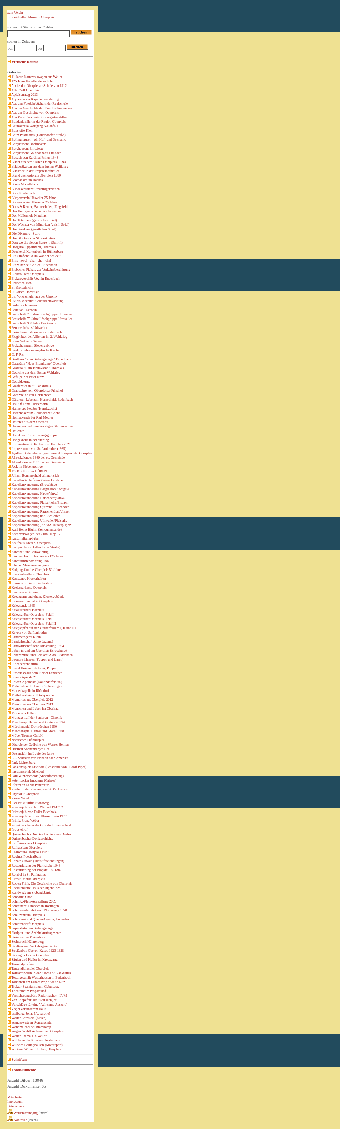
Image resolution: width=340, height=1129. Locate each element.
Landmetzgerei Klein (26, 637)
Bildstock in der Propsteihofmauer (35, 171)
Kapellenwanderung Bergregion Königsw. (40, 489)
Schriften (19, 1059)
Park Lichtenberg (23, 762)
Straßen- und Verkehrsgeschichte (34, 946)
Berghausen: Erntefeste (27, 148)
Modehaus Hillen (23, 713)
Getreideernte (20, 381)
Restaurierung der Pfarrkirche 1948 (35, 865)
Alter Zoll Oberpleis (25, 90)
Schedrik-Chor (21, 897)
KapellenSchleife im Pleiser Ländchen (37, 480)
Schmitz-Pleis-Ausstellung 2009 (33, 901)
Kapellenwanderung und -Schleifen (35, 516)
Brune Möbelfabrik (24, 184)
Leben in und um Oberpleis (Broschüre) (39, 650)
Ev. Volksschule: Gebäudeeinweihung (37, 301)
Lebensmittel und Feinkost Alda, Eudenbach (42, 655)
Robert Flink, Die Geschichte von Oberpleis (41, 883)
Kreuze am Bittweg (24, 592)
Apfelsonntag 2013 (24, 95)
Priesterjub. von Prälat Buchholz (33, 812)
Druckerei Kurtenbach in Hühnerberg (37, 251)
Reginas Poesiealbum (26, 856)
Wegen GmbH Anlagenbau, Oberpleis (37, 1031)
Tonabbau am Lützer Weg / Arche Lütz (38, 982)
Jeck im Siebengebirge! (27, 466)
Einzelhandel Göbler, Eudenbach (34, 265)
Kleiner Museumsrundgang (30, 565)
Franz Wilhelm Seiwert (27, 341)
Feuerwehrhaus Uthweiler (29, 328)
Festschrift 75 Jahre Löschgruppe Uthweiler (41, 319)
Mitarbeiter (15, 1097)
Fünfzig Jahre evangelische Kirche (35, 350)
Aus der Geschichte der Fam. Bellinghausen (41, 108)
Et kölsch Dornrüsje (25, 292)
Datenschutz (15, 1106)
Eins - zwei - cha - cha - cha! (31, 260)
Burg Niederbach (23, 193)
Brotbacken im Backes (27, 180)
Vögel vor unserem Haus (28, 1009)
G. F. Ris (17, 354)
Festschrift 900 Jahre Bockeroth (33, 323)
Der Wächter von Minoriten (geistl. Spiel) (40, 224)
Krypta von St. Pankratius (29, 632)
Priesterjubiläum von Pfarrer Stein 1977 (39, 816)
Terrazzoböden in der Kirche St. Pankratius (41, 973)
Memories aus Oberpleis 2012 (32, 700)
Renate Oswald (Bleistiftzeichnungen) (37, 861)
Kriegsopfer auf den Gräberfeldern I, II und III (43, 628)
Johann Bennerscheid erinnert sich (35, 475)
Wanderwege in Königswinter (31, 1022)
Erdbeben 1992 (21, 283)
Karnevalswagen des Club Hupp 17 (35, 534)
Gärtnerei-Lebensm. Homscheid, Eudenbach (42, 399)
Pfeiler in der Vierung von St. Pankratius (39, 789)
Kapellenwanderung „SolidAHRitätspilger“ (41, 525)
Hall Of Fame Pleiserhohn (29, 404)
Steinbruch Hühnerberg (27, 942)
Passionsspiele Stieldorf (27, 771)
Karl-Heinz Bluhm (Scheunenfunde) (36, 529)
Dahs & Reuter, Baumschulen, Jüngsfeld (39, 207)
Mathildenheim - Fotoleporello (32, 695)
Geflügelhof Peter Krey (27, 377)
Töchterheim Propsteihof (28, 991)
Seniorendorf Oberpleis (27, 924)
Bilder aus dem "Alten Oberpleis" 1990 (38, 162)
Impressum (14, 1101)
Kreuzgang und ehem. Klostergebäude (37, 596)
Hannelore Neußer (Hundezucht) (34, 408)
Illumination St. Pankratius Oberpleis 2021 (41, 444)
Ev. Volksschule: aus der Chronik (34, 296)
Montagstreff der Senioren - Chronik (36, 717)
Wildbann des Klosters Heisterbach (35, 1040)
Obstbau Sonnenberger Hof (30, 749)
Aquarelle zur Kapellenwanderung (35, 99)
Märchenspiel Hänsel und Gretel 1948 (37, 731)
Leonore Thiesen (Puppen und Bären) (37, 659)
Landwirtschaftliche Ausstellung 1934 (37, 646)
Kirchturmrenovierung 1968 (30, 561)
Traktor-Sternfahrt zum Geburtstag (35, 986)
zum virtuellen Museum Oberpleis (30, 17)
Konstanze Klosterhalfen (28, 579)
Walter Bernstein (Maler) (28, 1018)
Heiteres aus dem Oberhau (29, 422)
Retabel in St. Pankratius (28, 874)
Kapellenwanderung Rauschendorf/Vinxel (40, 511)
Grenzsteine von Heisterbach (31, 395)
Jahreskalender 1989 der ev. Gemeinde (38, 458)
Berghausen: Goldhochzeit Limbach (36, 153)
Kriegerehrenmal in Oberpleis (32, 601)
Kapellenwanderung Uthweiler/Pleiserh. (39, 520)
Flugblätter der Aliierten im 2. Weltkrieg (39, 337)
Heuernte (17, 431)
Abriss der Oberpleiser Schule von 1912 (39, 86)
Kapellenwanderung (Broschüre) (34, 484)
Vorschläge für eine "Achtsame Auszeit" (39, 1004)
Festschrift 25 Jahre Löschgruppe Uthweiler (41, 314)
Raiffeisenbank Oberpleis (29, 843)
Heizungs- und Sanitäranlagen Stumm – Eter (42, 426)
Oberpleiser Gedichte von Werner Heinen (40, 744)
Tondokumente (23, 1070)
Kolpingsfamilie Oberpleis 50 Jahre (36, 570)
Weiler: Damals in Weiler (29, 1036)
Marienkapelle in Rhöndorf (30, 691)
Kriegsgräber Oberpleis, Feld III (33, 623)
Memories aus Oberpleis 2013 (32, 704)
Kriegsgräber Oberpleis (27, 610)
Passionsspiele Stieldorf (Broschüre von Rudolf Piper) (48, 767)
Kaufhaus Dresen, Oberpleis (31, 543)
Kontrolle (17, 1120)
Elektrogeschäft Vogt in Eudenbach (35, 278)
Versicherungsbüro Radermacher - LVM (39, 995)
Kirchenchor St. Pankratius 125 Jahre (37, 556)
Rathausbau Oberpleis (26, 847)
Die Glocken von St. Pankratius (33, 238)
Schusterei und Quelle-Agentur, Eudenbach (41, 919)
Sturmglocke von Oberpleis (30, 955)
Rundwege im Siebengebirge (31, 892)
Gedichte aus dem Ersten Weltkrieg (35, 372)
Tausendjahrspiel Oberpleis (30, 968)
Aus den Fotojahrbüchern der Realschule (39, 103)
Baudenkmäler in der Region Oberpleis (38, 121)
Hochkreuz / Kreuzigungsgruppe (34, 435)
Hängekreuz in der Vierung (30, 440)
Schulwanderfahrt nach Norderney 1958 (39, 910)
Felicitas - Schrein (24, 310)
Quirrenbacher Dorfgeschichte (32, 838)
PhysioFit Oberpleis (25, 794)
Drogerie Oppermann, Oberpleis (33, 247)
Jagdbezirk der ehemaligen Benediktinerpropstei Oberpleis (51, 453)
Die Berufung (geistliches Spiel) (33, 229)
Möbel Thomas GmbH (27, 735)
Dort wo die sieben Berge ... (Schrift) (37, 242)
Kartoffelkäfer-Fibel (25, 538)
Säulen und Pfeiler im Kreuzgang (34, 959)
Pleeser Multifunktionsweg (30, 803)
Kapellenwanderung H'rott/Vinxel (34, 493)
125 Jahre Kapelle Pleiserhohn (32, 81)
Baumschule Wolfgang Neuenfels (34, 126)
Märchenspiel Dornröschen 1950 (34, 726)
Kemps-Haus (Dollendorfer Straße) (35, 547)
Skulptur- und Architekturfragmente (36, 933)
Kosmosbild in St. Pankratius (31, 583)
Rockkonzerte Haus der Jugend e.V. (36, 888)
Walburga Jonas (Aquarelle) (30, 1013)
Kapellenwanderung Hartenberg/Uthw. (38, 498)
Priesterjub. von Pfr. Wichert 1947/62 (37, 807)
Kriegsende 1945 (23, 605)
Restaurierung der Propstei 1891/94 (35, 870)
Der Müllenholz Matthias (29, 216)
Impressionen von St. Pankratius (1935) (38, 449)
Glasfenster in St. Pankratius (31, 386)
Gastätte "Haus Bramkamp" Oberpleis (37, 368)
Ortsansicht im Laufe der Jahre (32, 753)
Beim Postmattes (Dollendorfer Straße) (38, 135)
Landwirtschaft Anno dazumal (32, 641)
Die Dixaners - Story (25, 233)
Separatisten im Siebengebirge (32, 928)
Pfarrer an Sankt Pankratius (30, 785)
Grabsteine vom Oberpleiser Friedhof (37, 390)
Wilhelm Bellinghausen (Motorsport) (37, 1045)
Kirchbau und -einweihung (30, 552)
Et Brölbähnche (22, 287)
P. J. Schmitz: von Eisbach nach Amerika (39, 758)
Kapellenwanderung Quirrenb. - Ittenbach (40, 507)
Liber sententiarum (24, 664)
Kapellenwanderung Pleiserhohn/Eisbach (39, 502)
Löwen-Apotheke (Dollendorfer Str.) (36, 682)
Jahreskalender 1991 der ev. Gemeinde (38, 462)
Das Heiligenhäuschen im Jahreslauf (36, 211)
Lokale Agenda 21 (24, 677)
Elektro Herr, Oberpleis (27, 274)
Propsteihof (19, 829)
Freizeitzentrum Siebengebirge (32, 345)
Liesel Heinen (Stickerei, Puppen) (34, 668)
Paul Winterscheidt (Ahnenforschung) (37, 776)
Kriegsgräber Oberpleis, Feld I (32, 614)
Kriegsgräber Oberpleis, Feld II (33, 619)
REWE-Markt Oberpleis (28, 879)
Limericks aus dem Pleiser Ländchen (36, 673)
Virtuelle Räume (24, 62)
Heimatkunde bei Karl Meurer (32, 417)
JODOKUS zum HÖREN (29, 471)
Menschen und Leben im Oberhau (35, 708)
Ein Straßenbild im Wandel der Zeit (36, 256)
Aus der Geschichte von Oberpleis (35, 112)
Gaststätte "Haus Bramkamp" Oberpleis (38, 363)
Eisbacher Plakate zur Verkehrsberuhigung (40, 269)
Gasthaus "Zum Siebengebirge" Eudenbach (41, 359)
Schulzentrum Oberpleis (28, 915)
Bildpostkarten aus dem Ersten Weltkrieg (39, 166)
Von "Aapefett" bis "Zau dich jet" (34, 1000)
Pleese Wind (20, 798)
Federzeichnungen (24, 305)
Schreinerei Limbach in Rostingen (35, 906)
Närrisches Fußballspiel (27, 740)
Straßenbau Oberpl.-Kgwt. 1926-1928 (37, 950)
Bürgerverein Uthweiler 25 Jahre (34, 202)
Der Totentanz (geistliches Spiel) (34, 220)
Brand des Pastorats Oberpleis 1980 (36, 175)
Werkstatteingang (22, 1113)
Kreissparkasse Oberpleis (29, 587)
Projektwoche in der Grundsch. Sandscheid (41, 825)
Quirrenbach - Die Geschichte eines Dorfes (41, 834)
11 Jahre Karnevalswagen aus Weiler (36, 77)
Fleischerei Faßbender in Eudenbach (36, 332)
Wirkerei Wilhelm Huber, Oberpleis (36, 1049)
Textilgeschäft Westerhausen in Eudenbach (41, 977)
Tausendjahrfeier (22, 964)
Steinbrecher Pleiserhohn (28, 937)
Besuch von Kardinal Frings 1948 (34, 157)
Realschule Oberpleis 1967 (30, 852)
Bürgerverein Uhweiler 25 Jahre (33, 198)
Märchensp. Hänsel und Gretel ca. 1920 (38, 722)
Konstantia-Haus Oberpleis (30, 574)
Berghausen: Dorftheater (28, 144)
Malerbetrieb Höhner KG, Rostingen (36, 686)
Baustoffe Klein (22, 130)
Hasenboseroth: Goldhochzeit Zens (35, 413)
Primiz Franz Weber (25, 821)
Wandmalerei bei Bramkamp (31, 1027)
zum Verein (15, 12)
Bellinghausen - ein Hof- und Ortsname (38, 139)
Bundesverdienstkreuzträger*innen (35, 189)
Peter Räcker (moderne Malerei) (33, 780)
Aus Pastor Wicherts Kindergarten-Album (40, 117)
